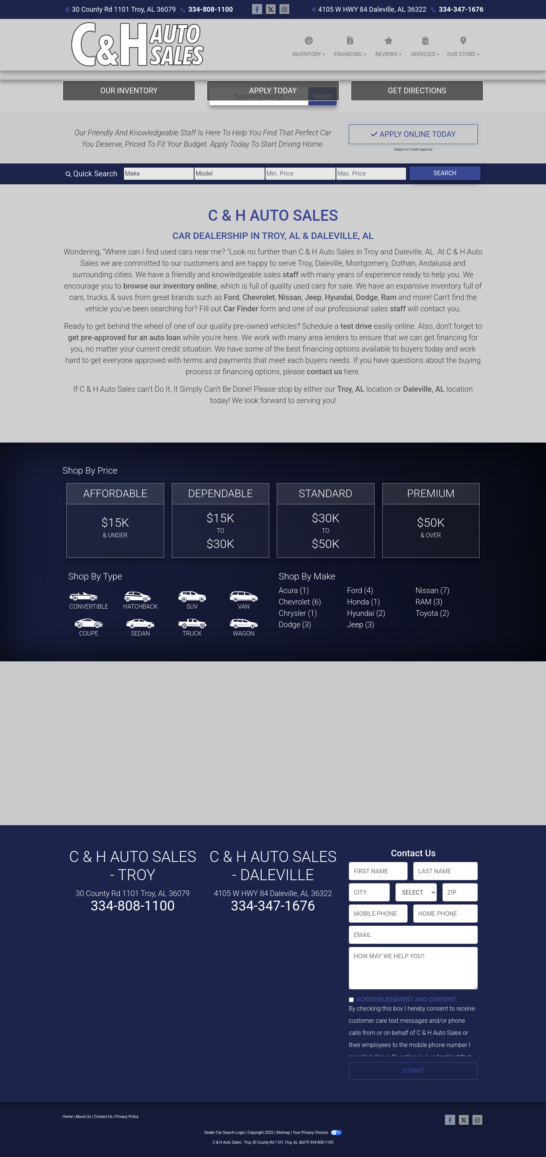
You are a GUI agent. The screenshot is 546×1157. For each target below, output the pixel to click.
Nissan (289, 297)
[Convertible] (88, 601)
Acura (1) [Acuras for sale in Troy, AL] (294, 590)
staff (290, 274)
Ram (389, 297)
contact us (324, 371)
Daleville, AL (423, 389)
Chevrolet (258, 297)
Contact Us (103, 1117)
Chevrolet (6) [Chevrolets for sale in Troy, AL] (300, 601)
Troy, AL (350, 389)
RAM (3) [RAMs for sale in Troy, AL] (429, 601)
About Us (83, 1117)
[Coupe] (89, 628)
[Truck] (192, 628)
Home (68, 1117)
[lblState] (415, 892)
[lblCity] (369, 892)
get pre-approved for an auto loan (124, 337)
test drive (356, 326)
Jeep (313, 297)
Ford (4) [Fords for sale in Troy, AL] (360, 590)
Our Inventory (128, 90)
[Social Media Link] (284, 9)
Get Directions (417, 90)
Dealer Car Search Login (224, 1132)
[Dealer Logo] (136, 45)
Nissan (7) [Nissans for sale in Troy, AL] (433, 590)
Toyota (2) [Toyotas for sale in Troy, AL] (432, 613)
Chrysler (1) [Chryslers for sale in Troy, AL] (298, 613)
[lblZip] (460, 892)
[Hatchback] (140, 601)
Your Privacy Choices (317, 1132)
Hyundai (338, 297)
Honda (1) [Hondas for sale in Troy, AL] (363, 601)
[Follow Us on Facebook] (257, 9)
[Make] (159, 173)
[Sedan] (140, 628)
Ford (231, 297)
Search (445, 173)
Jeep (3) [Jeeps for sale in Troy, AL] (360, 624)
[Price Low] (300, 173)
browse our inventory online (170, 285)
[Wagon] (244, 628)
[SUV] (192, 601)
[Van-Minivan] (244, 601)
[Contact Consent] (351, 999)
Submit (413, 1070)
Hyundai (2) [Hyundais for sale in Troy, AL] (366, 613)
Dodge (367, 297)
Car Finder (240, 308)
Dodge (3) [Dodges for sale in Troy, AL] (295, 624)
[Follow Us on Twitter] (270, 9)
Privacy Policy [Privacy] (127, 1117)
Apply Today (273, 90)
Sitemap (283, 1132)
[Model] (229, 173)
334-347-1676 (461, 9)
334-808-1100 (210, 9)
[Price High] (371, 173)
